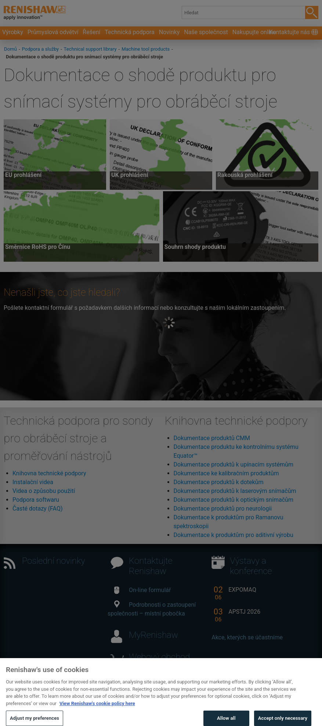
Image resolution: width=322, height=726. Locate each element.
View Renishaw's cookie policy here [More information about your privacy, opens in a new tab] (97, 711)
